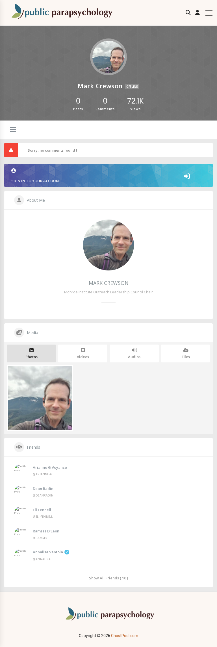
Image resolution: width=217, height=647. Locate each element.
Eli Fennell (42, 509)
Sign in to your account (108, 175)
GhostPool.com (124, 635)
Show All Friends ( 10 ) (108, 577)
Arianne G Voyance (50, 467)
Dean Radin (43, 488)
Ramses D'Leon (46, 531)
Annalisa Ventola (51, 551)
